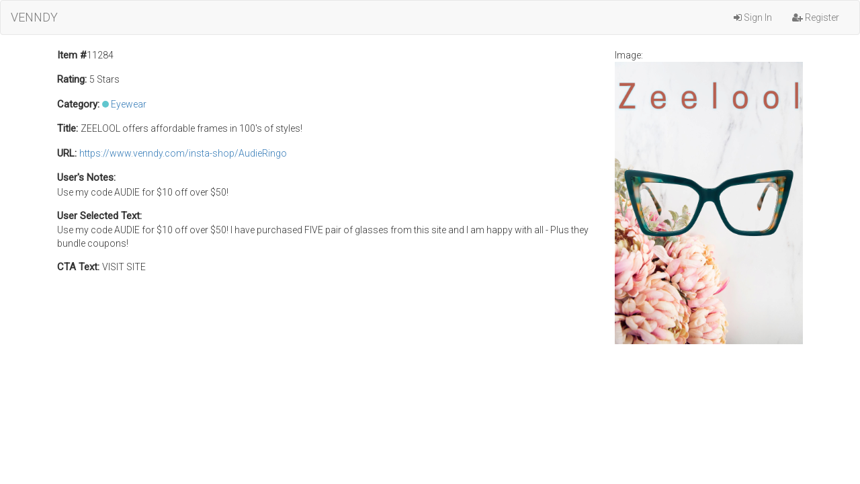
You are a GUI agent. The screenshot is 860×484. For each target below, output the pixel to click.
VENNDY (34, 17)
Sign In (753, 17)
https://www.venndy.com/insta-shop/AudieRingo (183, 153)
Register (815, 17)
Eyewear (128, 104)
